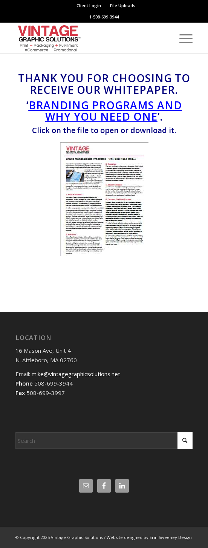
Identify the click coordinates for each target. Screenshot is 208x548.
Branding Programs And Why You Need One (105, 111)
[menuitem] (89, 6)
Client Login (88, 5)
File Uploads (122, 5)
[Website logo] (86, 38)
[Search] (103, 440)
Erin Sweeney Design (171, 537)
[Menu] (182, 38)
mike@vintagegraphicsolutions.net (75, 374)
